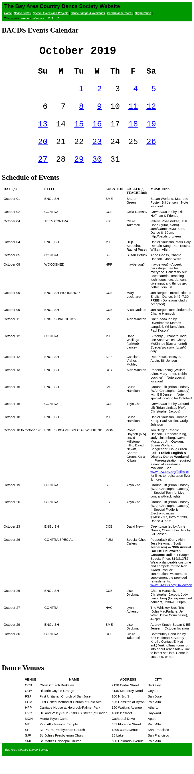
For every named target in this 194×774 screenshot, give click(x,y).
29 (79, 171)
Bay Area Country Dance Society (26, 762)
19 (151, 133)
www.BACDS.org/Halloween (171, 598)
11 (133, 113)
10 (57, 18)
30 (97, 171)
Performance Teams (120, 13)
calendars (38, 18)
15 (79, 133)
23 (97, 152)
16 (97, 133)
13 (43, 133)
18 (133, 133)
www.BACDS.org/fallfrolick (170, 485)
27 (43, 171)
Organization (143, 13)
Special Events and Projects (51, 13)
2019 (50, 18)
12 (151, 113)
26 (151, 152)
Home (8, 13)
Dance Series (22, 13)
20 (43, 152)
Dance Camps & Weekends (88, 13)
